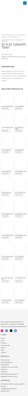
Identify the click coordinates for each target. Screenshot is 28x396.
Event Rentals (5, 345)
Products (4, 343)
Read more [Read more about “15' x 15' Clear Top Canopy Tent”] (5, 281)
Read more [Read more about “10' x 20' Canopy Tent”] (19, 302)
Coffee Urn (4, 369)
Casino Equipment (7, 362)
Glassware (4, 371)
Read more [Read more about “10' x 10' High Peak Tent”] (19, 281)
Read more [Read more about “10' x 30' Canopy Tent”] (5, 302)
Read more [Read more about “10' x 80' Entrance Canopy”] (5, 216)
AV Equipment (5, 360)
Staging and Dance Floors (9, 376)
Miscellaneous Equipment (9, 374)
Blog (2, 350)
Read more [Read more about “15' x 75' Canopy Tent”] (19, 258)
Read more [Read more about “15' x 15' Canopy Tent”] (19, 108)
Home (3, 35)
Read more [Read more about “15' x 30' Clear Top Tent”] (19, 194)
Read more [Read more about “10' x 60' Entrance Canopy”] (19, 237)
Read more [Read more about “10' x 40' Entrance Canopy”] (5, 258)
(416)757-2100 (5, 391)
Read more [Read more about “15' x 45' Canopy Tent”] (5, 152)
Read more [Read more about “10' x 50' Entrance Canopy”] (5, 130)
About (3, 340)
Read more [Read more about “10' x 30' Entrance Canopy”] (5, 108)
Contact (3, 352)
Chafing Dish (5, 364)
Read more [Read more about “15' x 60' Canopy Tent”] (5, 194)
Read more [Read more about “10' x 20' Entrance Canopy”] (5, 237)
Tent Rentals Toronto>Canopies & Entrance (12, 40)
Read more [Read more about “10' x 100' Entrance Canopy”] (19, 130)
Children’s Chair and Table (9, 367)
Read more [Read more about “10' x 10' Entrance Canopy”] (19, 173)
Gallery (3, 347)
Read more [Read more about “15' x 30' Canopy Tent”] (5, 173)
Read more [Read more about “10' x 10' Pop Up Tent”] (19, 152)
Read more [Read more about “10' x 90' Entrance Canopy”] (19, 216)
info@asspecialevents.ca (9, 388)
